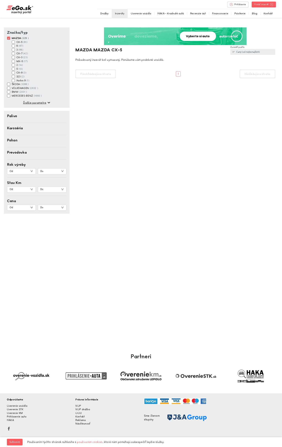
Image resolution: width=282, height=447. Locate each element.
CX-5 (21, 42)
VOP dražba (82, 409)
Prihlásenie (238, 4)
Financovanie (220, 13)
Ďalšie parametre (34, 103)
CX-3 (22, 57)
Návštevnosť (82, 423)
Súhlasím (14, 442)
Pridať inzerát (263, 4)
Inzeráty (120, 13)
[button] (36, 116)
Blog (254, 13)
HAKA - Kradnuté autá (170, 13)
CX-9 (21, 72)
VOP (78, 405)
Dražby (104, 13)
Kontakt (268, 13)
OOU (78, 413)
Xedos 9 (22, 80)
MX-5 (22, 61)
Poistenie (240, 13)
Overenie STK (15, 409)
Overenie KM (15, 413)
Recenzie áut (198, 13)
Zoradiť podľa (237, 47)
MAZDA (20, 38)
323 (20, 76)
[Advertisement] (38, 279)
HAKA (10, 420)
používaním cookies (90, 442)
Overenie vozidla (141, 13)
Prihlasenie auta (16, 416)
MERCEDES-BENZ (26, 95)
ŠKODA (20, 84)
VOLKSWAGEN (24, 88)
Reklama (80, 420)
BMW (19, 91)
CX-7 (22, 53)
